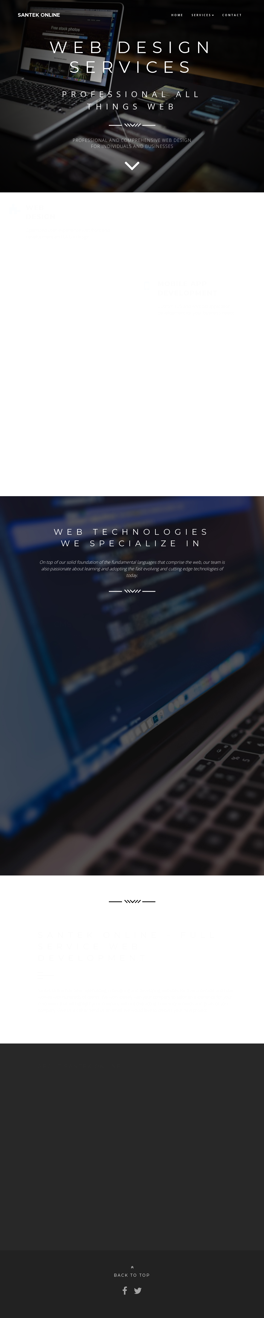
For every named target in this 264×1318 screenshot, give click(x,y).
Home (177, 15)
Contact (232, 15)
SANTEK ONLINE (39, 15)
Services (203, 15)
